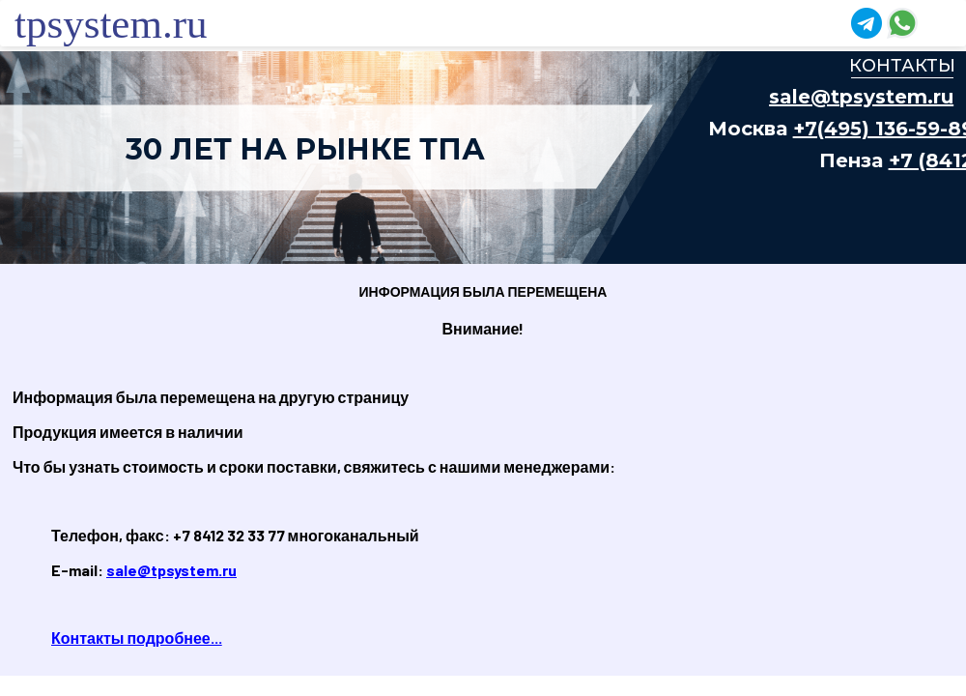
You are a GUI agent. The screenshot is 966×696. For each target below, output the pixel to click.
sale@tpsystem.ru (171, 570)
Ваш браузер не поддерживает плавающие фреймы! (483, 157)
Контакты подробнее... (136, 637)
